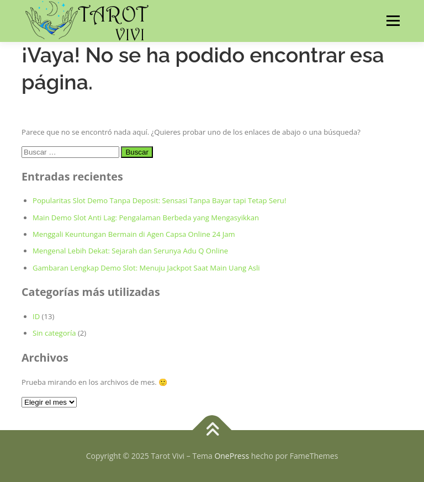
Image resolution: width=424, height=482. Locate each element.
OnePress (231, 456)
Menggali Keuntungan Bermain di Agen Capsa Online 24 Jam (134, 234)
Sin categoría (54, 333)
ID (36, 316)
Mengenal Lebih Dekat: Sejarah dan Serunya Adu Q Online (130, 251)
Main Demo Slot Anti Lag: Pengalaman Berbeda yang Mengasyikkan (146, 218)
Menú (392, 20)
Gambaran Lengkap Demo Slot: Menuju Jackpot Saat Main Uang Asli (146, 268)
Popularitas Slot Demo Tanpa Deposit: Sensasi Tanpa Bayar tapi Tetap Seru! (159, 200)
